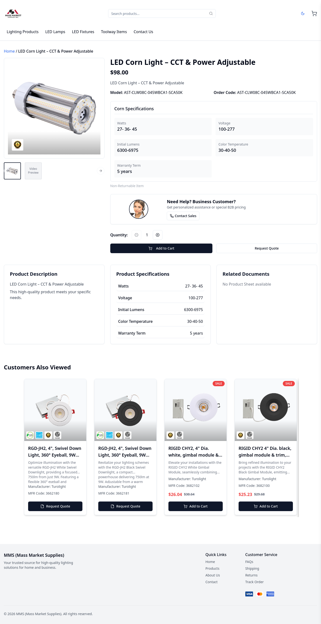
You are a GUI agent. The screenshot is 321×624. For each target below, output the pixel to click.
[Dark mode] (303, 13)
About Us (212, 575)
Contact (211, 582)
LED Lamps (55, 31)
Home (9, 51)
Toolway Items (114, 31)
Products (212, 568)
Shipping (252, 568)
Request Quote (267, 248)
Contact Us (143, 31)
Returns (251, 575)
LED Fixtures (83, 31)
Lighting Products (23, 31)
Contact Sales (183, 216)
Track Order (254, 582)
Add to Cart (161, 248)
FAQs (249, 561)
